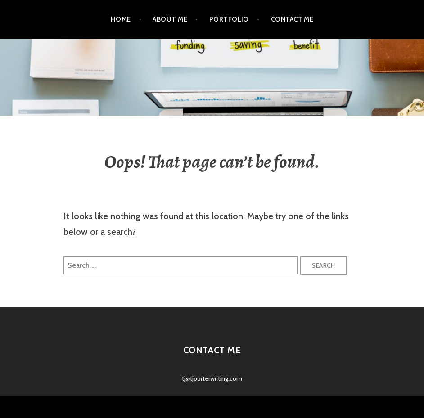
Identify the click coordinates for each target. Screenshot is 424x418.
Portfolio (229, 19)
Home (121, 19)
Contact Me (292, 19)
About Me (170, 19)
